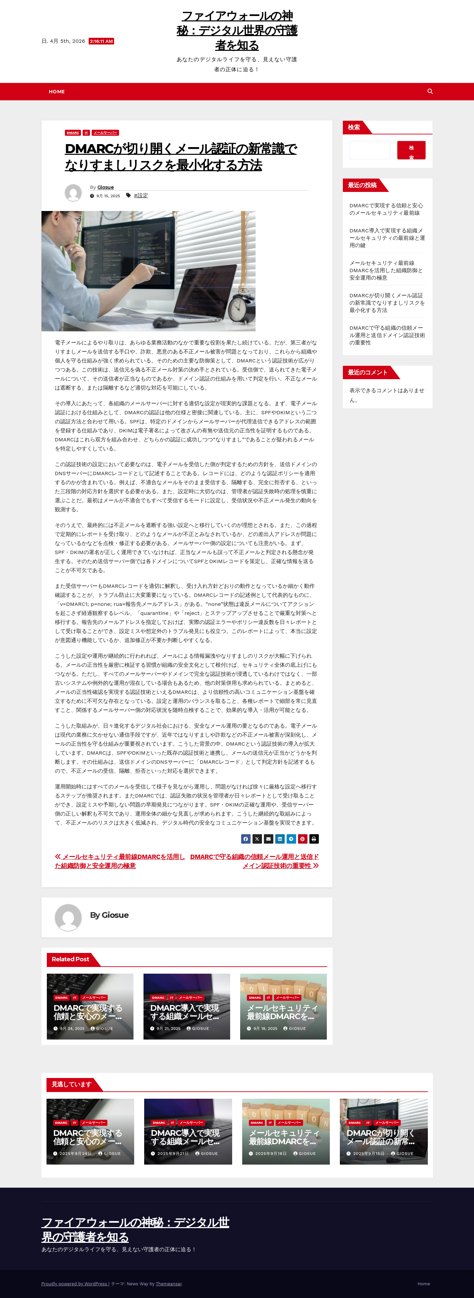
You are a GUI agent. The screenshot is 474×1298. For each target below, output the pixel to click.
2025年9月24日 (76, 1153)
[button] (430, 91)
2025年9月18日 (271, 1153)
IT (86, 132)
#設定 (141, 195)
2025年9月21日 (174, 1153)
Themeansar (169, 1283)
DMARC (73, 132)
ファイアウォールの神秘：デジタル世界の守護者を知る (237, 30)
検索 (354, 127)
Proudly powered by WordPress (75, 1283)
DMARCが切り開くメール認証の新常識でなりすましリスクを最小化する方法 (387, 302)
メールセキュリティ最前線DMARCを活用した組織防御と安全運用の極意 (386, 270)
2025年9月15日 (369, 1153)
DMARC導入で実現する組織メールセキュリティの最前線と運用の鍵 (387, 237)
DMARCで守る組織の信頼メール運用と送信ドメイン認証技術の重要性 (387, 335)
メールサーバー (105, 132)
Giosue (105, 187)
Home (57, 92)
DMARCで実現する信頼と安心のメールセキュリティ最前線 (89, 1016)
